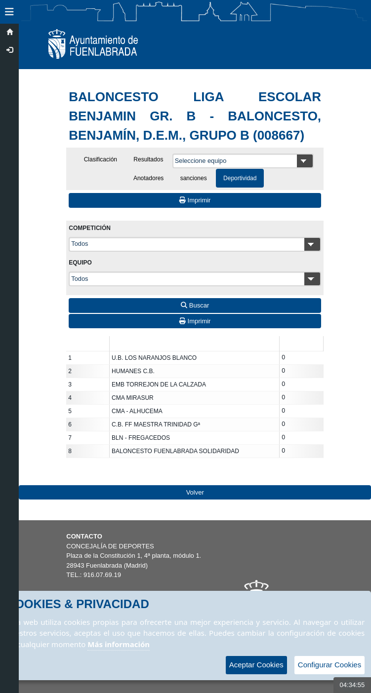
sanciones (193, 178)
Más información (118, 644)
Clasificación (100, 159)
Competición (90, 228)
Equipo (80, 262)
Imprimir (195, 200)
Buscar (195, 305)
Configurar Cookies (329, 664)
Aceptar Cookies (256, 664)
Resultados (148, 159)
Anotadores (148, 178)
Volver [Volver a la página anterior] (195, 492)
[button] (9, 11)
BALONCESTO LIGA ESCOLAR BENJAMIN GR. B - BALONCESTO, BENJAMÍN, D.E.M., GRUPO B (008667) (195, 116)
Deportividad (239, 178)
